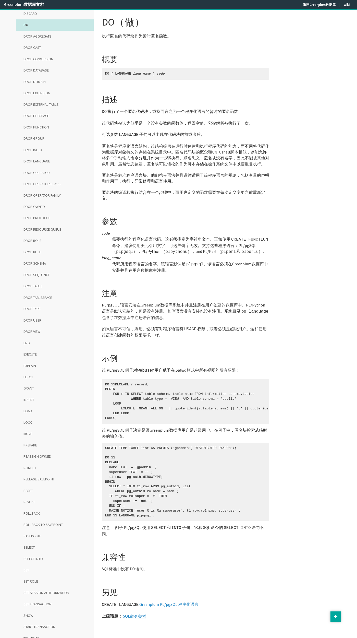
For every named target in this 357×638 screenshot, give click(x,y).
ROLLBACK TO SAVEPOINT (43, 524)
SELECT (29, 547)
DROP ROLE (32, 240)
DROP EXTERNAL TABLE (40, 104)
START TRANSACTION (39, 626)
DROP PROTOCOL (37, 218)
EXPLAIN (29, 365)
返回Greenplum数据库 (319, 5)
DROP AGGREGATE (37, 36)
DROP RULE (32, 252)
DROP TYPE (32, 308)
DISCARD (30, 13)
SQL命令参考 (134, 610)
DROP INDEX (32, 150)
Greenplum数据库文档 (24, 4)
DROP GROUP (33, 138)
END (26, 343)
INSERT (28, 399)
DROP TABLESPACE (37, 297)
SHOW (28, 615)
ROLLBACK (31, 513)
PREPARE (30, 445)
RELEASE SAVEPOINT (39, 479)
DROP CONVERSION (38, 59)
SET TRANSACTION (37, 604)
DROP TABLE (32, 286)
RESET (28, 490)
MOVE (27, 433)
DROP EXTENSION (36, 93)
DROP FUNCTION (36, 127)
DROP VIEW (31, 331)
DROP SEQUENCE (36, 275)
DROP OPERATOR (36, 172)
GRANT (28, 388)
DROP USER (32, 320)
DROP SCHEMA (34, 263)
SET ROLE (30, 581)
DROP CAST (32, 47)
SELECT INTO (33, 559)
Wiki (347, 5)
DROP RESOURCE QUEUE (42, 229)
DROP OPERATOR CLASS (41, 184)
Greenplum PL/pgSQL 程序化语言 (169, 599)
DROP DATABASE (36, 70)
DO (25, 24)
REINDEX (29, 468)
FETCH (28, 377)
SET (26, 570)
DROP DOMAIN (34, 81)
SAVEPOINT (32, 536)
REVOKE (29, 502)
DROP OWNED (34, 206)
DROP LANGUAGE (36, 161)
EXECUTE (30, 354)
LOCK (27, 422)
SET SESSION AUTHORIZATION (46, 592)
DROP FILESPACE (36, 115)
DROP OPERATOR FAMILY (42, 195)
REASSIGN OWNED (37, 456)
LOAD (27, 411)
